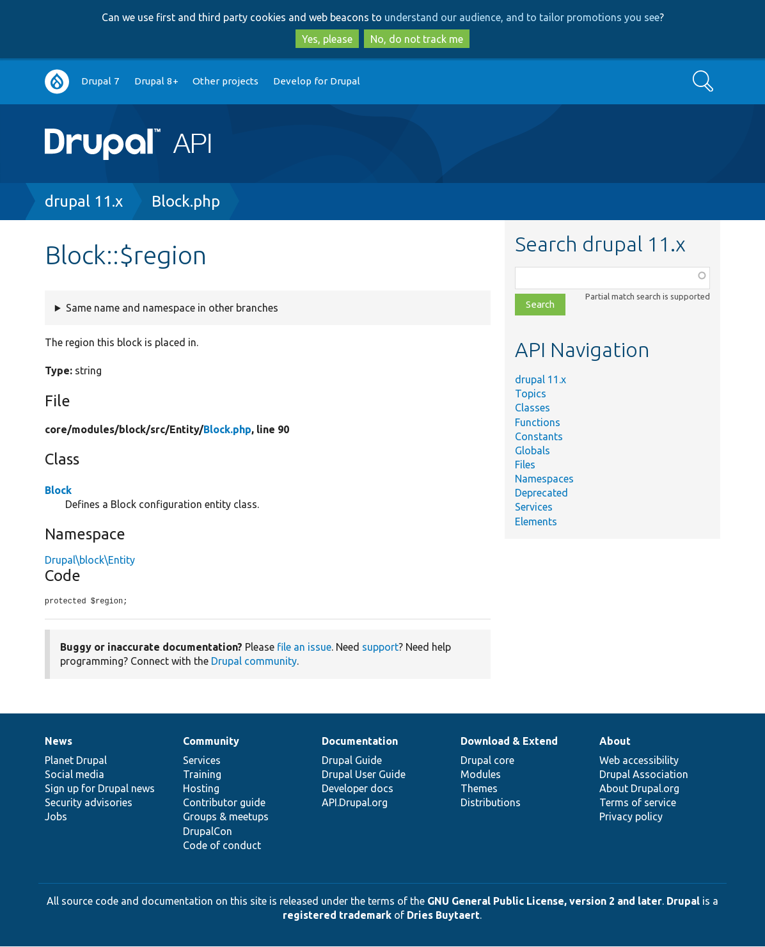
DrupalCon (207, 832)
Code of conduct (222, 846)
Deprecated (541, 492)
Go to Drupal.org (57, 81)
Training (202, 775)
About (615, 741)
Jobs (56, 817)
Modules (481, 775)
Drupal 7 (100, 81)
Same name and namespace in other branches (172, 308)
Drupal (683, 901)
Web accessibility (639, 761)
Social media (74, 775)
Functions (537, 422)
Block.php (186, 201)
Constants (539, 436)
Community (211, 741)
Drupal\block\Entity (90, 560)
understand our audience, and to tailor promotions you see (521, 17)
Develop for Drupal (316, 81)
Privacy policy (631, 817)
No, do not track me (416, 39)
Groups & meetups (226, 817)
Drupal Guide (352, 761)
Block (58, 490)
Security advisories (88, 803)
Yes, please (327, 39)
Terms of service (637, 803)
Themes (479, 789)
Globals (532, 450)
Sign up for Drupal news (100, 789)
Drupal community (254, 661)
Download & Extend (509, 741)
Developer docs (357, 789)
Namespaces (544, 478)
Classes (532, 407)
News (58, 741)
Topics (530, 393)
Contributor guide (224, 803)
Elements (536, 521)
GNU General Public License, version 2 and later (544, 901)
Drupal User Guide (364, 775)
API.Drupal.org (355, 803)
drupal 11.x (84, 201)
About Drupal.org (639, 789)
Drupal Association (643, 775)
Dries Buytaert (443, 915)
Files (525, 464)
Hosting (201, 789)
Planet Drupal (76, 761)
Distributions (491, 803)
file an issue (304, 647)
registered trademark (337, 915)
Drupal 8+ (156, 81)
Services (534, 507)
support (380, 647)
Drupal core (487, 761)
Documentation (360, 741)
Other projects (225, 81)
